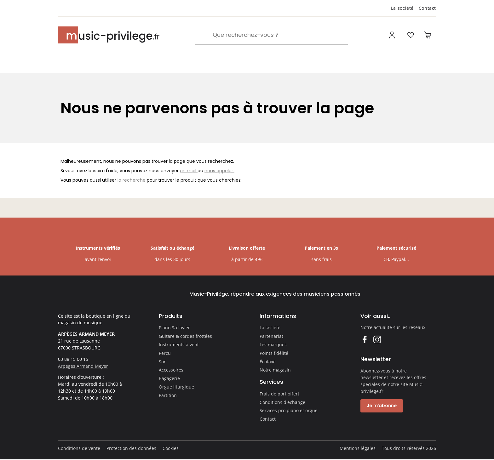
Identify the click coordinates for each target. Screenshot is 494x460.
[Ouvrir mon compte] (392, 34)
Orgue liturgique (176, 387)
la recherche (132, 180)
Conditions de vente (79, 448)
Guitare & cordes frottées (185, 336)
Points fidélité (274, 353)
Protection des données (131, 448)
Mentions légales (358, 448)
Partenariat (271, 336)
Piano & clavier (174, 328)
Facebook (364, 339)
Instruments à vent (179, 345)
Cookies (171, 448)
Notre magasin (275, 370)
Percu (165, 353)
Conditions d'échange (282, 402)
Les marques (273, 345)
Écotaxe (268, 362)
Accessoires (171, 370)
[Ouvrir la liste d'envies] (410, 34)
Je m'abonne (382, 405)
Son (163, 362)
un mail (189, 171)
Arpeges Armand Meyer (83, 366)
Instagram (377, 339)
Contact (427, 8)
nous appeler (219, 171)
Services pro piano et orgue (289, 410)
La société (402, 8)
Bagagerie (169, 378)
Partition (168, 395)
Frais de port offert (279, 394)
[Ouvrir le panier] (427, 34)
